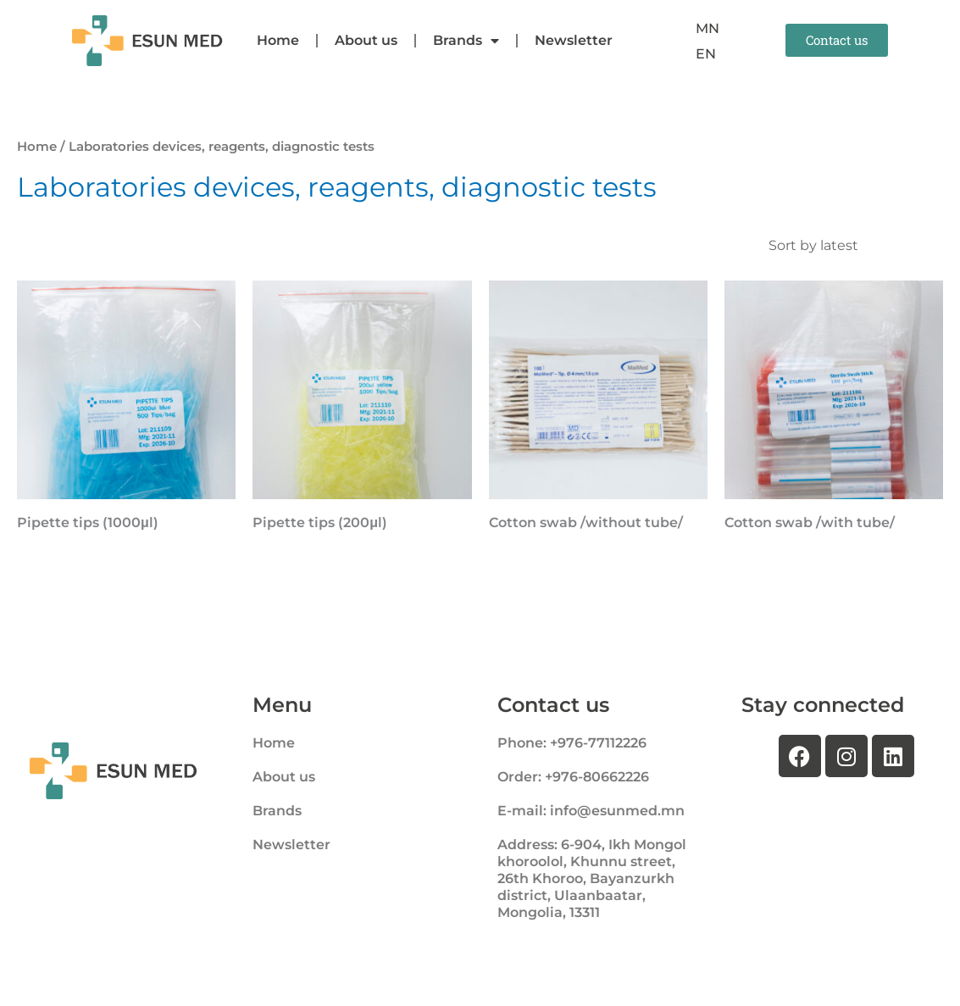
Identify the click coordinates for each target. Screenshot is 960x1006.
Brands (466, 40)
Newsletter (574, 40)
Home (278, 40)
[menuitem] (707, 29)
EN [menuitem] (706, 54)
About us (366, 40)
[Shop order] (852, 245)
